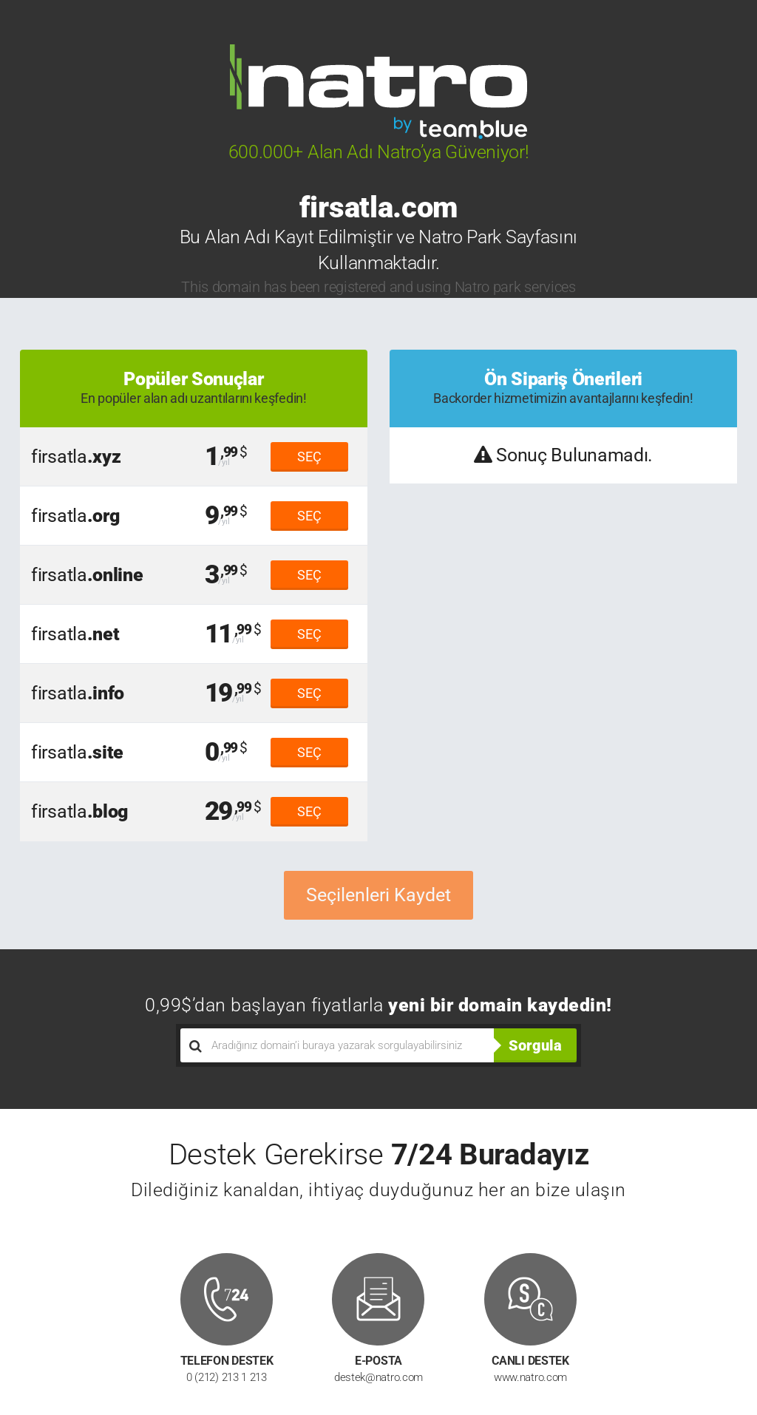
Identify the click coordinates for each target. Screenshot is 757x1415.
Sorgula (535, 1045)
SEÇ (309, 456)
